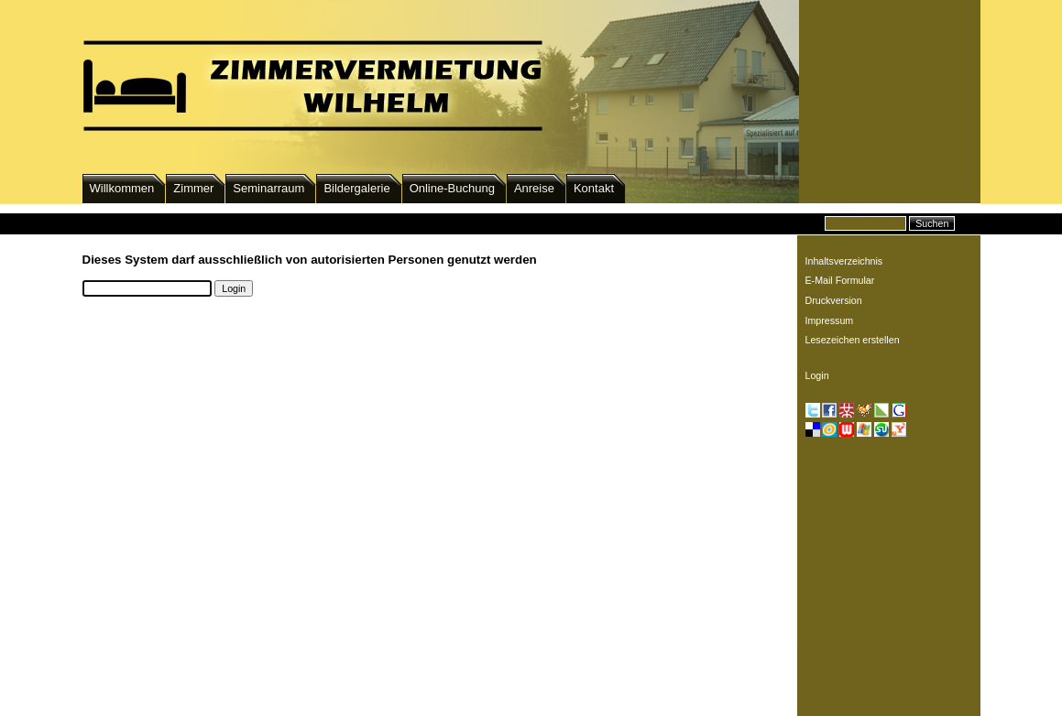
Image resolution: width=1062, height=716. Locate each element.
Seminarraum (268, 188)
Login (817, 375)
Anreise (534, 188)
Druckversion (833, 300)
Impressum (829, 320)
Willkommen (122, 188)
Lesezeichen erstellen (852, 339)
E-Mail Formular (840, 280)
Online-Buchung (452, 188)
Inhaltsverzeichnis (844, 260)
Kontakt (594, 188)
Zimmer (193, 188)
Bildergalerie (356, 188)
